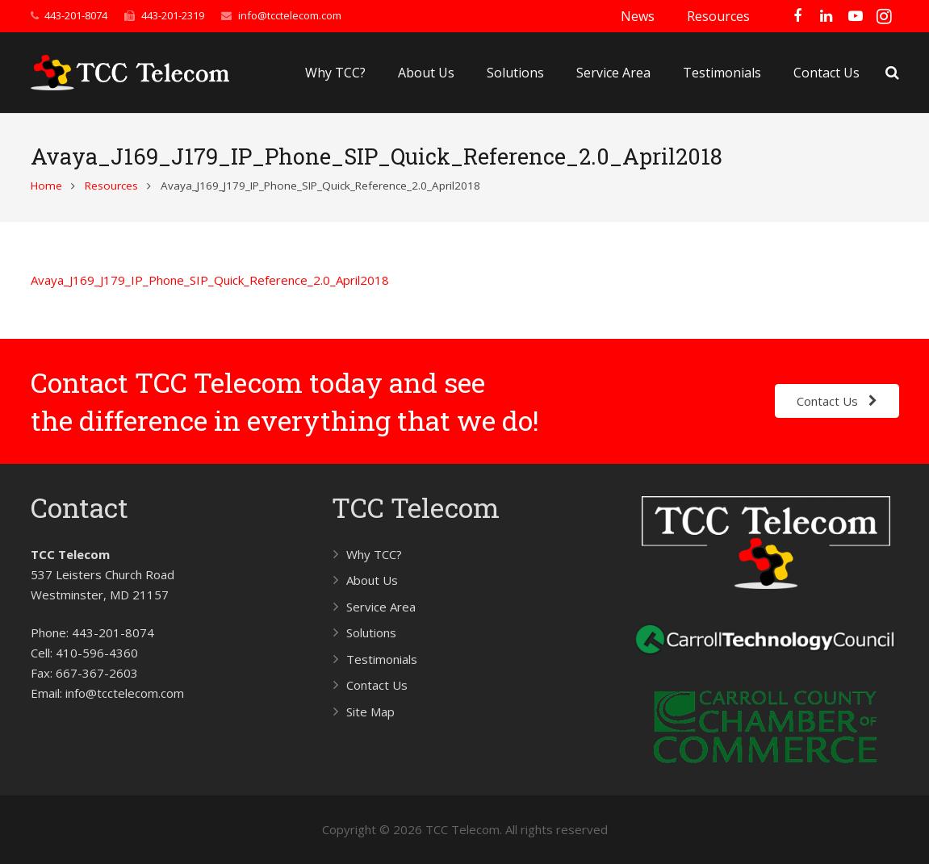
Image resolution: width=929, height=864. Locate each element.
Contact (79, 507)
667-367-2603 (97, 673)
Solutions (371, 632)
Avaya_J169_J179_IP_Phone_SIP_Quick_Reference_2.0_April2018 (210, 280)
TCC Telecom (416, 507)
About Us (372, 580)
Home (46, 185)
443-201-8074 (75, 15)
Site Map (370, 711)
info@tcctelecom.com (289, 15)
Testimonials (381, 659)
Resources (111, 185)
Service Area (381, 607)
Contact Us (377, 685)
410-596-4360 (97, 653)
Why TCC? (374, 554)
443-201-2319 (172, 15)
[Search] (892, 73)
